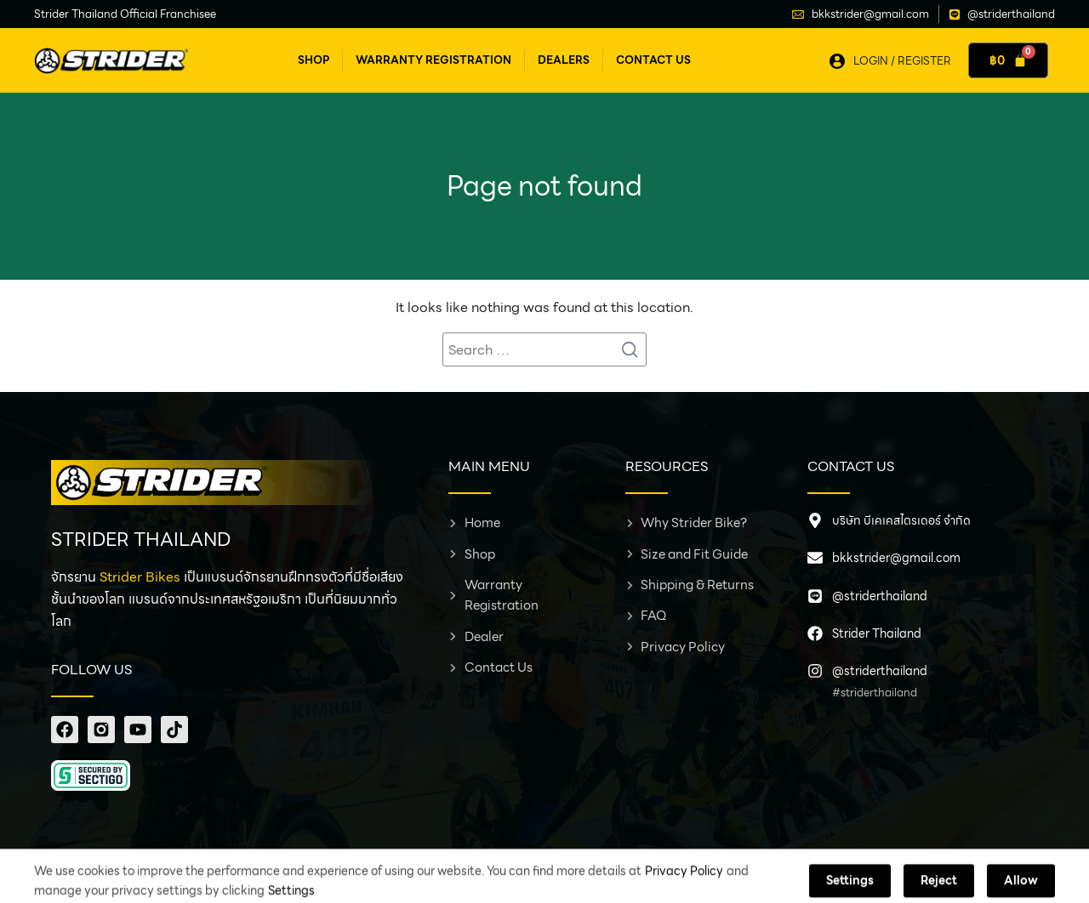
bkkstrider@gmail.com (896, 557)
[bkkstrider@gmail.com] (815, 557)
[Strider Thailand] (815, 633)
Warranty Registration (433, 60)
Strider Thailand (876, 633)
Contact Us (653, 60)
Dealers (564, 60)
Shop (313, 60)
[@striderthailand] (815, 596)
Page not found (544, 185)
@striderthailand (879, 596)
